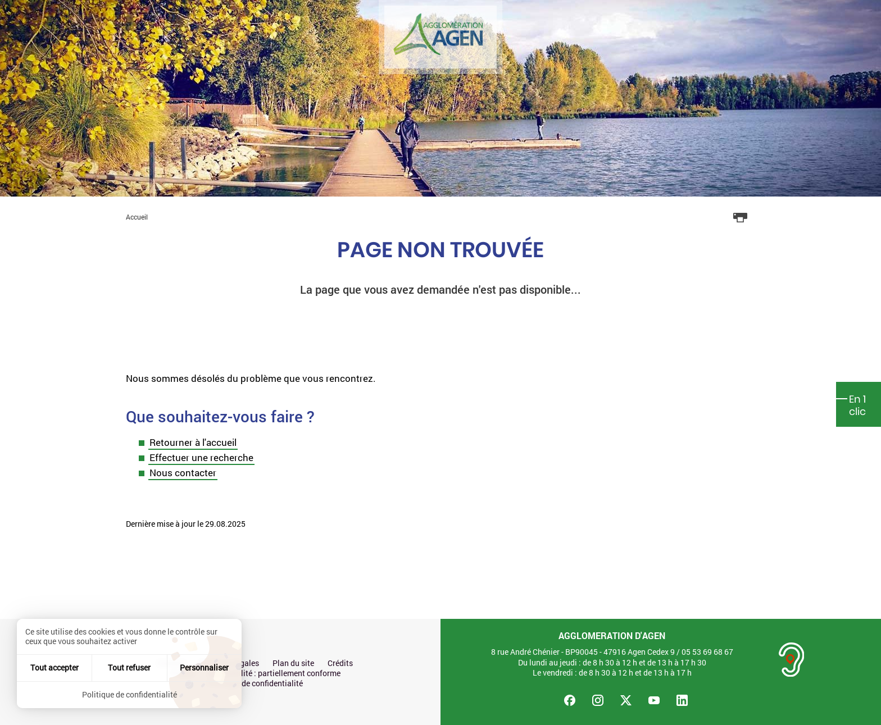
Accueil (137, 216)
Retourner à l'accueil (193, 442)
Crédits (340, 663)
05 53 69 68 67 (707, 651)
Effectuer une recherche (201, 457)
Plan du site (293, 663)
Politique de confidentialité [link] (129, 694)
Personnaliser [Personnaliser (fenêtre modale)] (204, 667)
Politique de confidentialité (255, 683)
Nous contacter (182, 472)
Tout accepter (54, 667)
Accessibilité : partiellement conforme (273, 673)
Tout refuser (129, 667)
